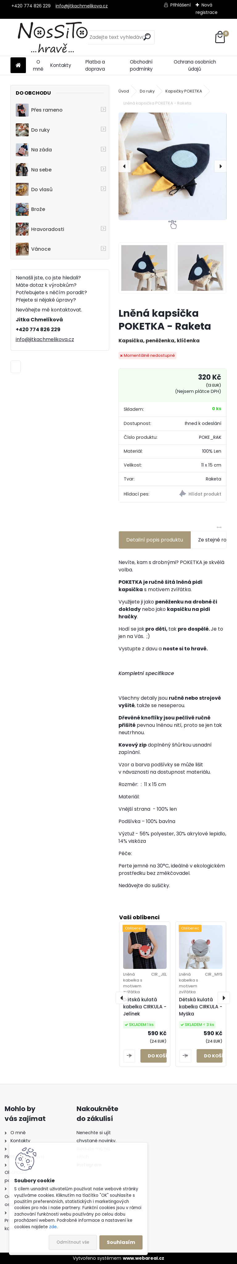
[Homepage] (18, 65)
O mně (38, 65)
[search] (147, 36)
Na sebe (34, 169)
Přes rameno (39, 110)
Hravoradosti (40, 229)
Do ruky (33, 129)
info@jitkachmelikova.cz (82, 6)
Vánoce (33, 249)
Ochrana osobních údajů (195, 65)
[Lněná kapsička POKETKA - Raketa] (172, 166)
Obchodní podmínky (141, 65)
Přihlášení (180, 5)
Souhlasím (121, 1242)
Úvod (123, 91)
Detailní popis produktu (154, 539)
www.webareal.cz (143, 1258)
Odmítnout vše (72, 1242)
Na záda (34, 149)
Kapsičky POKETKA (183, 91)
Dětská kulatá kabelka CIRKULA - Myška (200, 1006)
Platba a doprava (95, 65)
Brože (30, 209)
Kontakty (60, 65)
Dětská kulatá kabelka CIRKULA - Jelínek (144, 1006)
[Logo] (52, 37)
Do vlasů (34, 189)
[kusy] (129, 1056)
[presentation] (124, 166)
